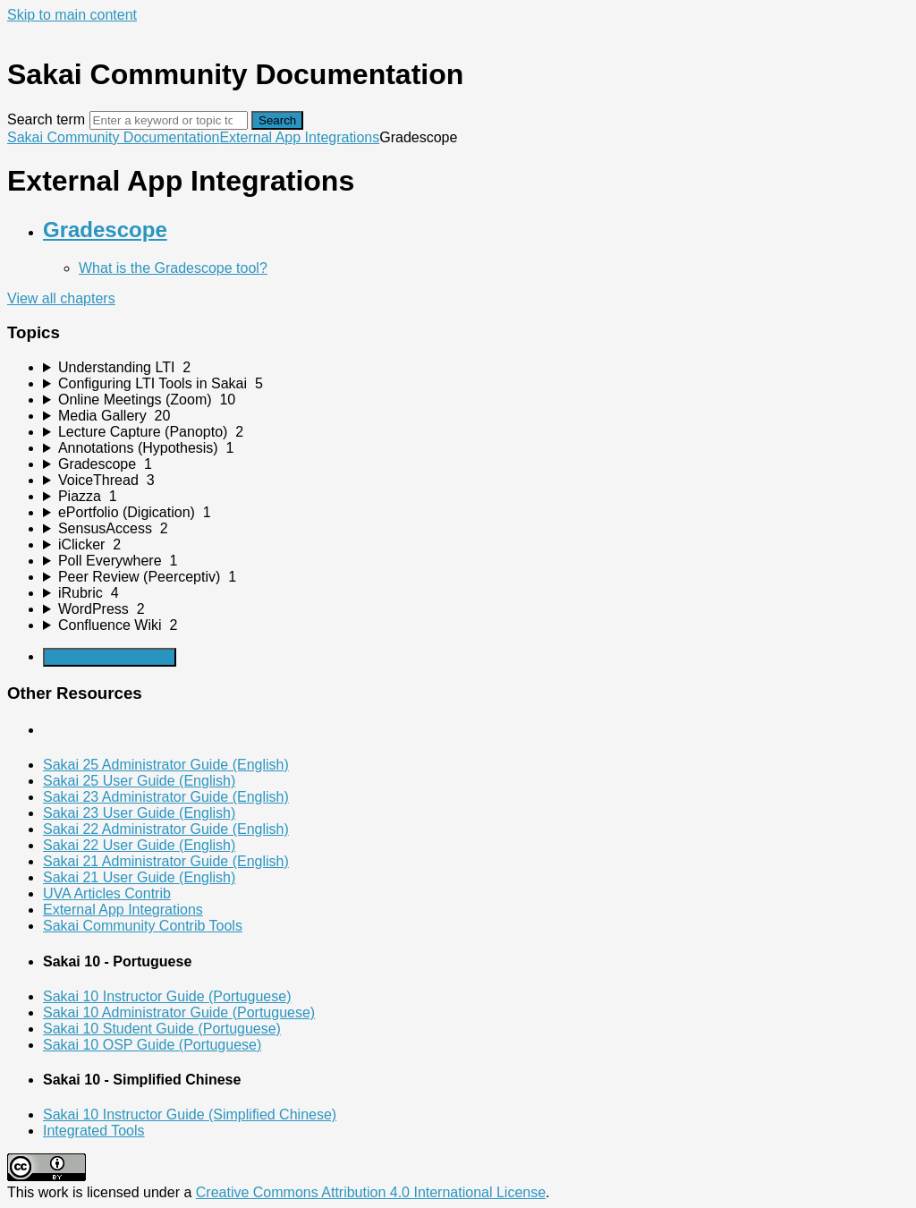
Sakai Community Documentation (113, 137)
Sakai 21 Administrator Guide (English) (166, 861)
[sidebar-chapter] (476, 368)
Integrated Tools (94, 1130)
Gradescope (105, 229)
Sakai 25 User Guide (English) (139, 780)
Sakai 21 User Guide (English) (139, 877)
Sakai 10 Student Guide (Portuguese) (162, 1028)
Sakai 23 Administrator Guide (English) (166, 796)
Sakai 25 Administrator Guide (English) (166, 764)
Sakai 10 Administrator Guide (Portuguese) (179, 1012)
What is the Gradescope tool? (173, 268)
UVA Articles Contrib (107, 893)
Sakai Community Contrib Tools (142, 925)
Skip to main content (72, 14)
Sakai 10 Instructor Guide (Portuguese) (167, 996)
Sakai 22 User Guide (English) (139, 845)
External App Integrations (299, 137)
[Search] (168, 120)
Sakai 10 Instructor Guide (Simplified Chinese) (189, 1114)
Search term (46, 119)
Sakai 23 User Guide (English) (139, 813)
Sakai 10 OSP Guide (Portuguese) (152, 1044)
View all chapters (61, 298)
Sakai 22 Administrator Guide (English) (166, 829)
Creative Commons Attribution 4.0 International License (371, 1192)
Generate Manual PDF (109, 657)
